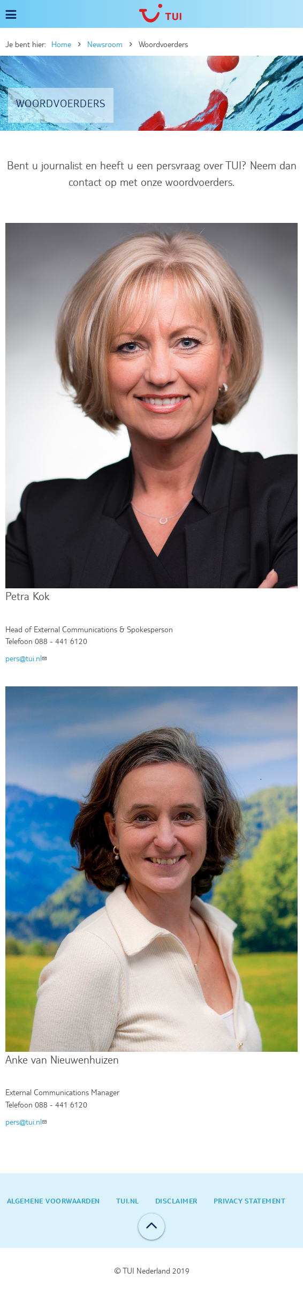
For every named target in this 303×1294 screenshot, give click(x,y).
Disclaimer (176, 1200)
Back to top (151, 1226)
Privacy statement (250, 1200)
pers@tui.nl (27, 658)
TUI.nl (127, 1200)
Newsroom (105, 44)
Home (61, 44)
